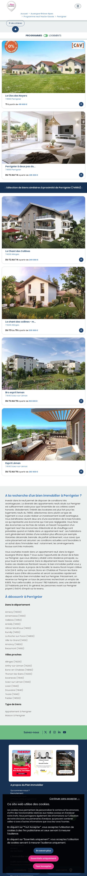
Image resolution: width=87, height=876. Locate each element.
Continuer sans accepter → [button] (65, 798)
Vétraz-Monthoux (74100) (18, 628)
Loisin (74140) (12, 686)
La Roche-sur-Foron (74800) (19, 636)
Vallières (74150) (13, 620)
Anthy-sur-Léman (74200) (18, 665)
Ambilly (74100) (12, 624)
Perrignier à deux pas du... (20, 166)
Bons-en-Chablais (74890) (19, 669)
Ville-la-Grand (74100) (16, 640)
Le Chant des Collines (17, 251)
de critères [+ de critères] (15, 23)
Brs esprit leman (14, 392)
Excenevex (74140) (14, 677)
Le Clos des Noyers (16, 95)
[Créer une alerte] (15, 29)
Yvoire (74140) (12, 694)
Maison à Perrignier (15, 715)
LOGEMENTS (55, 35)
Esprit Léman (12, 463)
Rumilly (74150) (12, 632)
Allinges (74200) (13, 661)
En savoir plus (43, 850)
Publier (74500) (13, 698)
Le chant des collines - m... (20, 321)
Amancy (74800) (14, 644)
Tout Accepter (43, 866)
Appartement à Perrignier (18, 711)
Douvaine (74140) (14, 690)
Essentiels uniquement (43, 858)
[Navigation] (78, 6)
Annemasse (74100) (15, 615)
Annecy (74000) (13, 611)
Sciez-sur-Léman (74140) (18, 681)
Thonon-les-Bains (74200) (18, 673)
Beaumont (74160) (14, 648)
